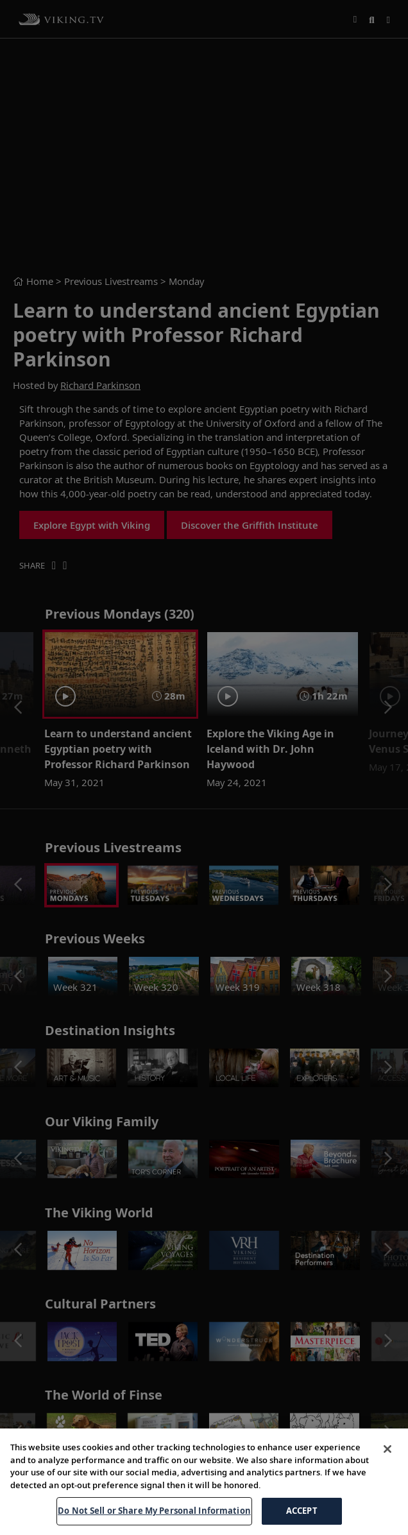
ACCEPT (302, 1510)
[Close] (387, 1449)
